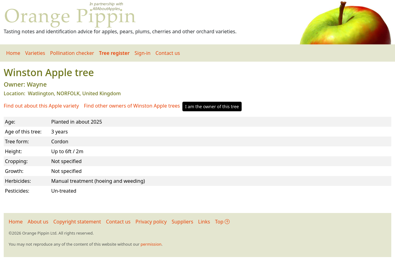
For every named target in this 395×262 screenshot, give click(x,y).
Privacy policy (151, 221)
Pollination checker (72, 53)
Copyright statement (77, 221)
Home (13, 53)
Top (222, 221)
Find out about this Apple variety (41, 105)
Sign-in (143, 53)
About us (38, 221)
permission (150, 244)
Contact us (168, 53)
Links (204, 221)
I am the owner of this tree (212, 106)
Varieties (35, 53)
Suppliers (182, 221)
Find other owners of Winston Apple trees (132, 105)
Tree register (114, 53)
